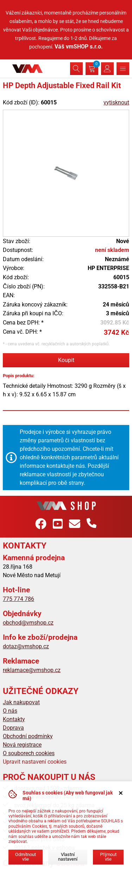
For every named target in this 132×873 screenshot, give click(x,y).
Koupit (66, 360)
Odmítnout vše (25, 857)
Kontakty (14, 719)
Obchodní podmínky (28, 736)
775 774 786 (18, 599)
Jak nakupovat (21, 702)
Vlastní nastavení (67, 857)
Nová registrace (22, 744)
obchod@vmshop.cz (28, 622)
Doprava (13, 727)
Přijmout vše (108, 857)
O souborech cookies (29, 753)
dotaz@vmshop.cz (26, 646)
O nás (10, 710)
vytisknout (116, 102)
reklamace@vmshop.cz (32, 670)
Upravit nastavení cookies (35, 761)
